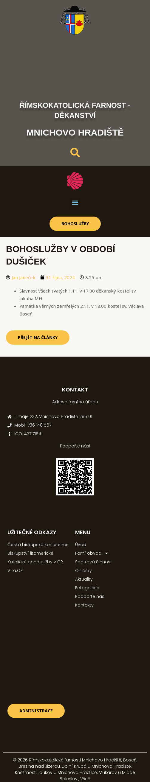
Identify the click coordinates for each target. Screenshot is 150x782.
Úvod (80, 545)
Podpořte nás (89, 596)
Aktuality (84, 579)
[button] (75, 203)
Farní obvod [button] (92, 553)
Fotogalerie (87, 588)
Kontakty (84, 605)
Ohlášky (83, 570)
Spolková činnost (93, 562)
